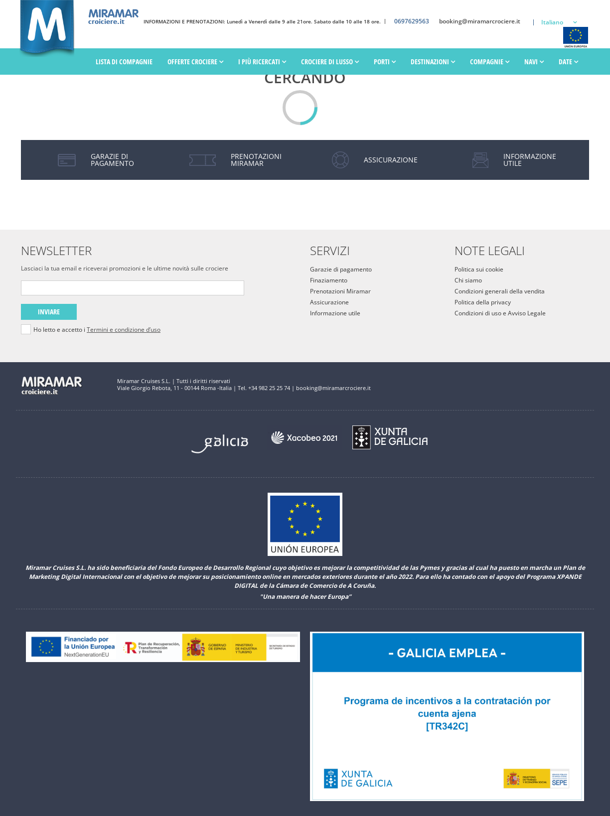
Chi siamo (468, 280)
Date (568, 61)
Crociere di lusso (330, 61)
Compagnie (489, 61)
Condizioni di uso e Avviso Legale (500, 313)
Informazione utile (335, 313)
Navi (534, 61)
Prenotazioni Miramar (340, 291)
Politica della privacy (483, 302)
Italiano (552, 22)
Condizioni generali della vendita (500, 291)
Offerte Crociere (195, 61)
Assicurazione (329, 302)
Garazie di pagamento (341, 269)
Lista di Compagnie (124, 61)
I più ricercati (262, 61)
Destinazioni (433, 61)
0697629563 (411, 21)
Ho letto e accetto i (96, 330)
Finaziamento (328, 280)
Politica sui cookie (479, 269)
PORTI (385, 61)
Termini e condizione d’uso (123, 329)
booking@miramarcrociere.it (479, 21)
